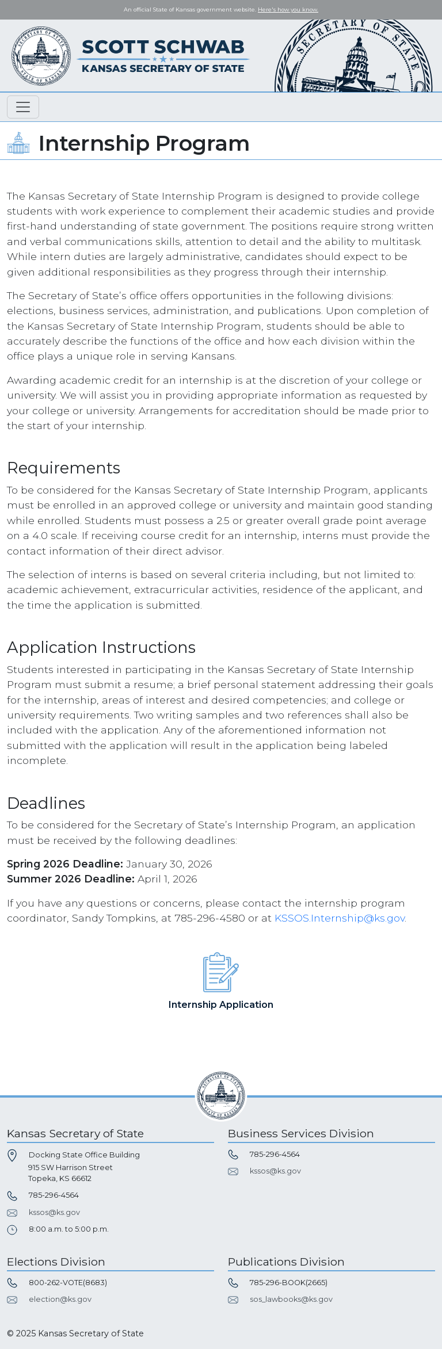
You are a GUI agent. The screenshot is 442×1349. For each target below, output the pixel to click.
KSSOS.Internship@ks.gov (340, 918)
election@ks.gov (60, 1299)
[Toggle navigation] (23, 107)
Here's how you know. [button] (288, 9)
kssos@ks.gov (54, 1212)
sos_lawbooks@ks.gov (291, 1299)
